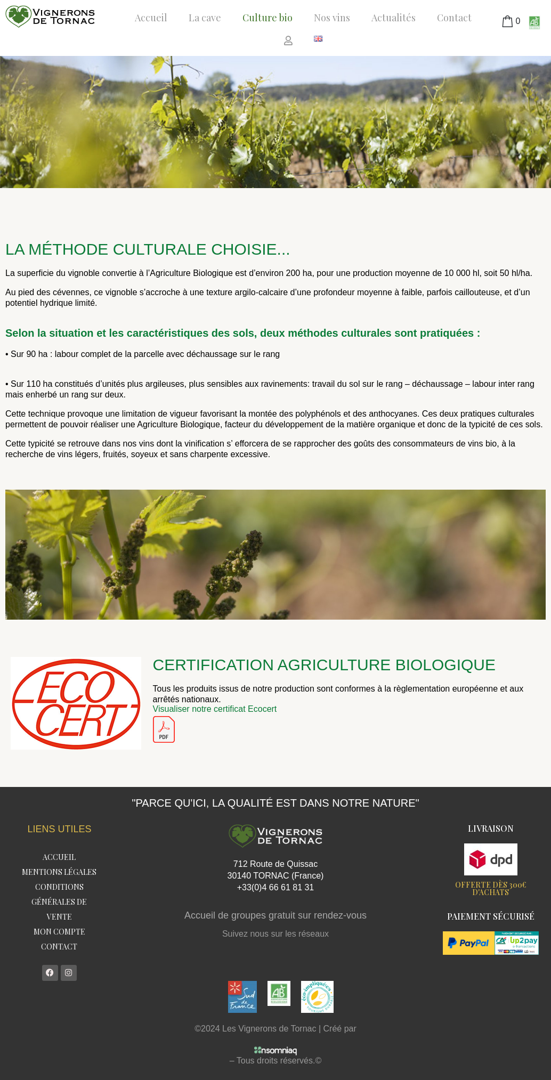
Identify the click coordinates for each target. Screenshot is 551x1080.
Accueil (151, 17)
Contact (454, 17)
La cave (205, 17)
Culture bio (267, 17)
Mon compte (59, 932)
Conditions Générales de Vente (59, 902)
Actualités (393, 17)
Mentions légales (59, 872)
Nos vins (332, 17)
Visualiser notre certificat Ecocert (215, 708)
